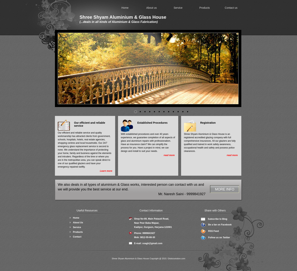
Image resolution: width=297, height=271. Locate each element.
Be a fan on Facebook (220, 224)
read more (169, 155)
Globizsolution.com (176, 258)
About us (151, 7)
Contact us (231, 7)
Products (204, 7)
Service (178, 7)
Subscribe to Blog (217, 219)
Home (124, 7)
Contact (77, 236)
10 (178, 112)
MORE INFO (224, 189)
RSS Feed (213, 231)
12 (188, 112)
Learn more (106, 171)
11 (183, 112)
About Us (78, 222)
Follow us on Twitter (219, 237)
